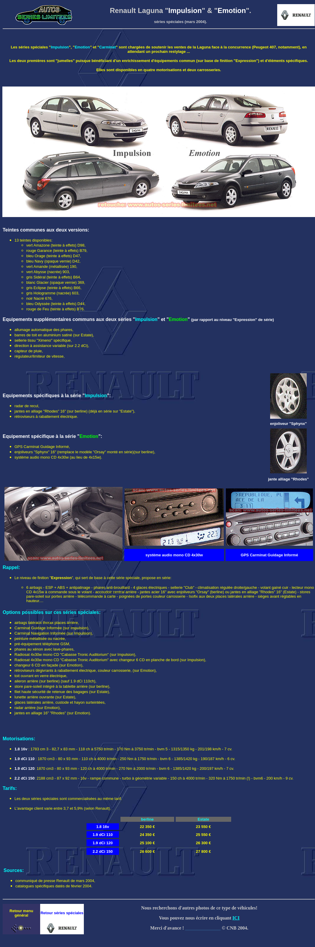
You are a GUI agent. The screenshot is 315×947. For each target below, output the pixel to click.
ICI (235, 917)
